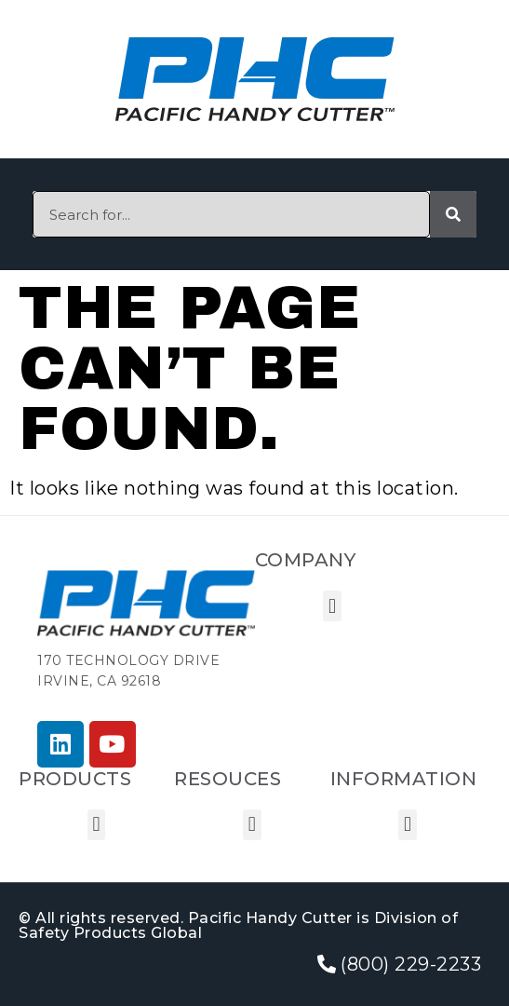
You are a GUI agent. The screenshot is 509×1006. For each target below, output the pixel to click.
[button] (332, 606)
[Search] (453, 214)
